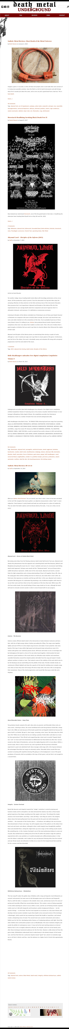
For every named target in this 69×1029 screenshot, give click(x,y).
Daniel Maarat (13, 120)
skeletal (21, 111)
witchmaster (46, 111)
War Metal (45, 231)
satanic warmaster (13, 111)
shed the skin (23, 459)
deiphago (37, 452)
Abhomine (14, 228)
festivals (52, 228)
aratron (21, 975)
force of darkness (28, 454)
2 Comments (11, 226)
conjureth (45, 106)
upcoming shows (37, 231)
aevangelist (29, 449)
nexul (57, 454)
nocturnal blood (12, 456)
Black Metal (27, 975)
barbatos (55, 449)
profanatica (51, 456)
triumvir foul (28, 231)
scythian (16, 459)
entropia (50, 106)
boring (24, 349)
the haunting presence (34, 459)
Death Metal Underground (26, 1026)
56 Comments (11, 103)
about (7, 15)
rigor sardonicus (54, 108)
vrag (41, 111)
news (9, 231)
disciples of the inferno (40, 349)
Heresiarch (27, 214)
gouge (42, 454)
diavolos (10, 454)
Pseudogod (14, 231)
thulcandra (36, 111)
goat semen (37, 454)
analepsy (32, 106)
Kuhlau (32, 322)
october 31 (29, 456)
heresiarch (58, 228)
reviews (34, 15)
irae (55, 106)
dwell (14, 454)
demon (43, 452)
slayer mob (27, 111)
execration (20, 454)
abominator (14, 449)
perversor (45, 456)
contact (62, 15)
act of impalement (24, 106)
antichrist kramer (37, 449)
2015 (12, 349)
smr (31, 111)
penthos (42, 108)
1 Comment (11, 346)
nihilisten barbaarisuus (49, 975)
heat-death (11, 94)
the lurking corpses (46, 459)
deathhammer (31, 452)
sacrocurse (21, 231)
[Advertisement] (36, 28)
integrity (40, 975)
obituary (32, 108)
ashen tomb (38, 106)
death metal (29, 349)
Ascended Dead (36, 228)
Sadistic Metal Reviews (19, 498)
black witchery (45, 228)
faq (20, 15)
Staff (10, 240)
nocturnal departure (23, 108)
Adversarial (28, 228)
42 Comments (11, 973)
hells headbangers (50, 454)
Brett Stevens (13, 44)
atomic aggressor (47, 449)
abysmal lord (14, 106)
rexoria (47, 108)
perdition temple (37, 456)
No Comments (11, 447)
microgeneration (12, 108)
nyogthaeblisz (21, 456)
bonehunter (11, 452)
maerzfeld (59, 106)
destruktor (57, 452)
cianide (17, 452)
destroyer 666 (49, 452)
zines (48, 15)
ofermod (37, 108)
